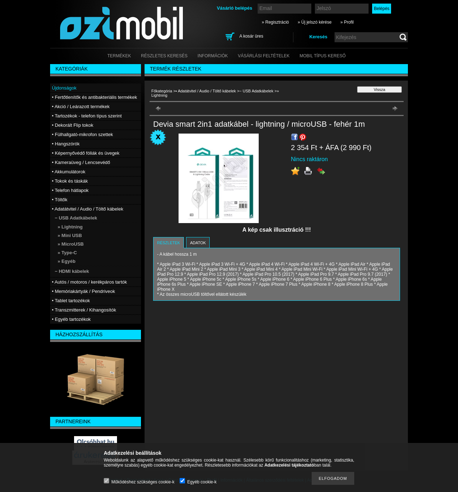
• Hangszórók (66, 143)
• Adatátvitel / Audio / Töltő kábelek (206, 91)
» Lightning (70, 227)
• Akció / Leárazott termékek (80, 106)
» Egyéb (66, 261)
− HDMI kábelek (72, 271)
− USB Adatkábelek (256, 91)
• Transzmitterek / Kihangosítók (84, 310)
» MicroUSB (71, 244)
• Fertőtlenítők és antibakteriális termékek (94, 97)
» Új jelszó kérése (315, 22)
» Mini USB (70, 235)
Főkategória (161, 91)
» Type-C (67, 252)
